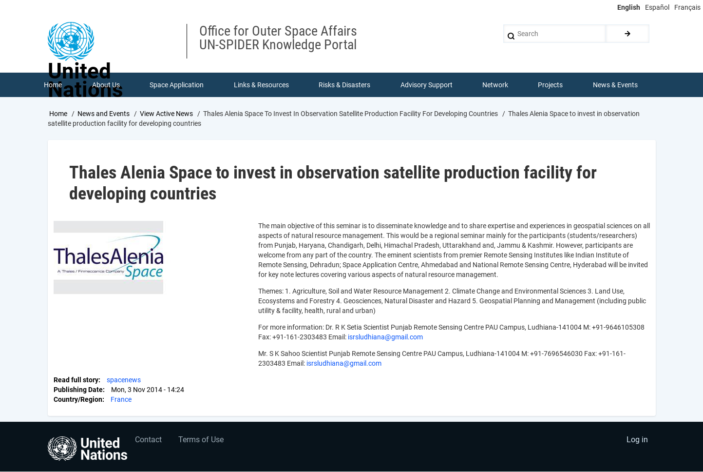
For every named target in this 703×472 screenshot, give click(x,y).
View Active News (166, 114)
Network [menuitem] (495, 85)
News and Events (103, 114)
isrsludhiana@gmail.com (385, 337)
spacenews (124, 380)
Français (687, 7)
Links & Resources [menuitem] (261, 85)
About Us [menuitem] (106, 85)
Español (657, 7)
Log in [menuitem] (637, 440)
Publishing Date (78, 390)
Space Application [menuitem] (177, 85)
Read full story (76, 380)
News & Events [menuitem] (615, 85)
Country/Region (78, 400)
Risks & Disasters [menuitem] (344, 85)
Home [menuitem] (53, 85)
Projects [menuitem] (550, 85)
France (121, 400)
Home (58, 114)
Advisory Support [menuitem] (426, 85)
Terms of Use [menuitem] (201, 440)
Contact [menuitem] (148, 440)
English (628, 7)
